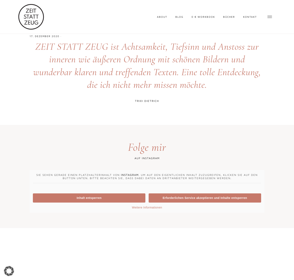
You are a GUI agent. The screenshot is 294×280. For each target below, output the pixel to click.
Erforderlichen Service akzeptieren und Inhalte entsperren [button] (205, 198)
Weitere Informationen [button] (147, 207)
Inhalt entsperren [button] (89, 198)
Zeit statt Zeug (31, 17)
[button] (9, 271)
